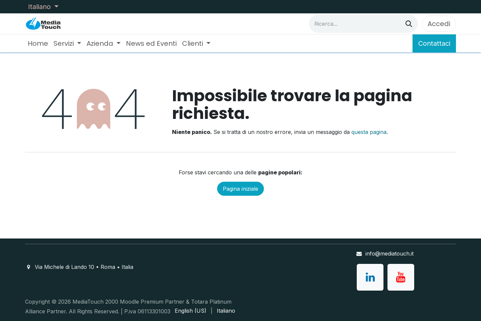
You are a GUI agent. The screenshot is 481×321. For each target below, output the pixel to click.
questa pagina (368, 132)
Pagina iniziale (240, 188)
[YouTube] (400, 277)
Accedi (439, 23)
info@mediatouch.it (389, 253)
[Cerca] (409, 24)
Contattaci (434, 43)
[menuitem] (38, 43)
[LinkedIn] (370, 277)
